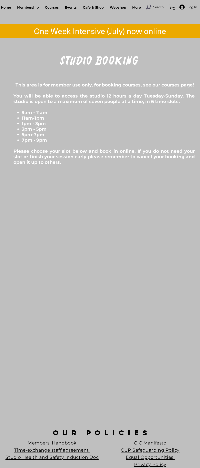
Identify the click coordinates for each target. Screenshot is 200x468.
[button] (173, 7)
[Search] (154, 7)
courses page (177, 85)
